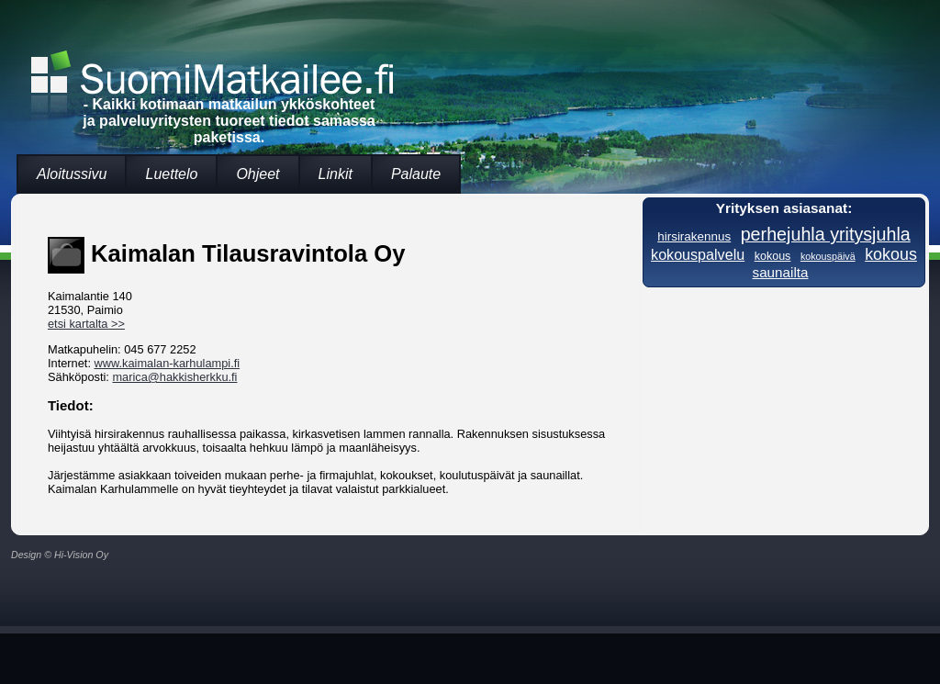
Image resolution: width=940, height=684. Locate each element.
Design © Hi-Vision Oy (59, 554)
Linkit (335, 174)
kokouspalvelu (697, 254)
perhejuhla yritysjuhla (826, 234)
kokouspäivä (828, 256)
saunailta (781, 272)
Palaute (416, 174)
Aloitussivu (71, 174)
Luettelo (171, 174)
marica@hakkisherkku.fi (174, 377)
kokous (773, 256)
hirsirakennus (694, 236)
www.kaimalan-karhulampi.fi (168, 363)
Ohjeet (257, 174)
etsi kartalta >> (86, 324)
